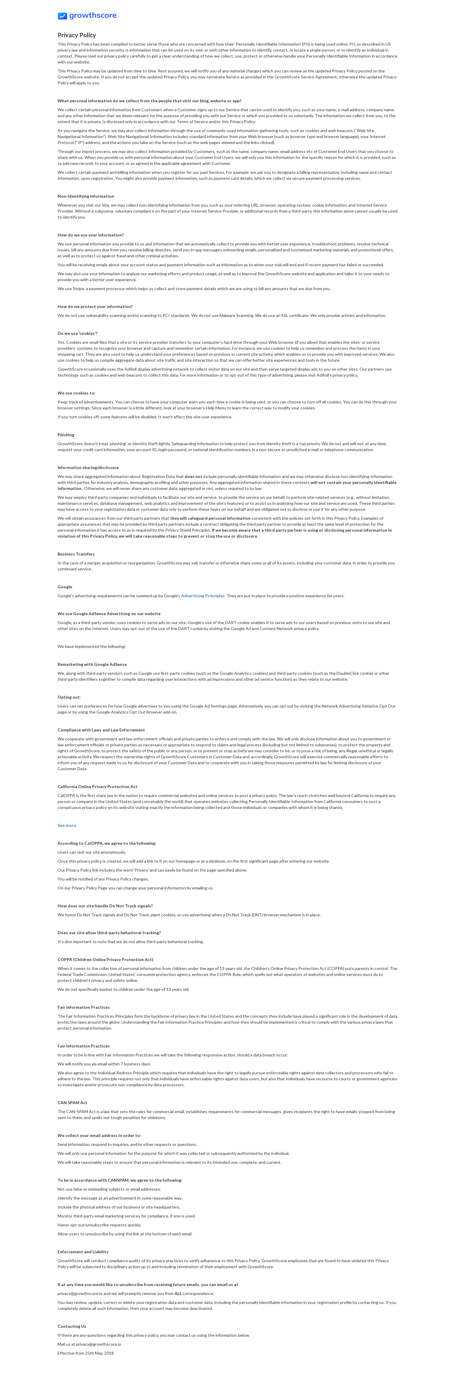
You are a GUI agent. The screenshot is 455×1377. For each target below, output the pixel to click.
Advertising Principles (203, 595)
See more (67, 825)
